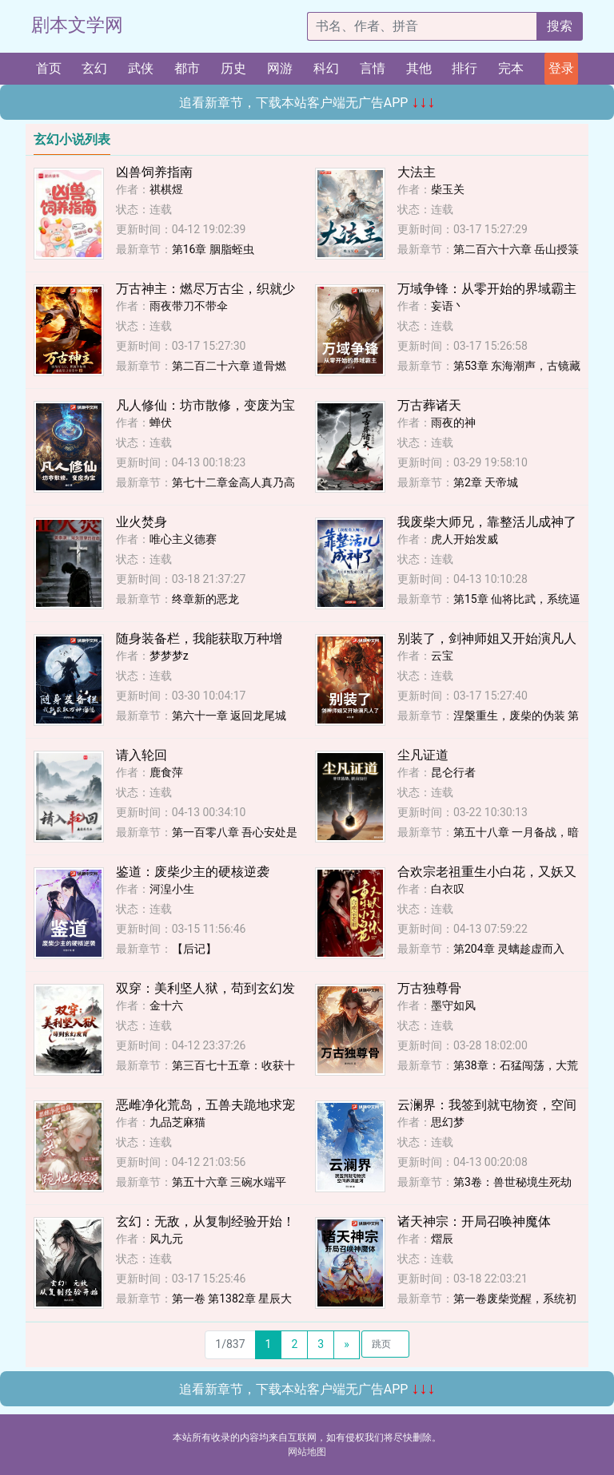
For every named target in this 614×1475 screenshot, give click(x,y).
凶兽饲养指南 (154, 172)
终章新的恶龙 (205, 599)
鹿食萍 (166, 772)
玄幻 (94, 68)
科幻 (326, 68)
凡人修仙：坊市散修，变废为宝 (205, 405)
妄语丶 (447, 305)
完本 (511, 68)
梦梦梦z (169, 655)
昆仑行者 (453, 772)
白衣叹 (447, 888)
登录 (561, 68)
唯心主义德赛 (183, 539)
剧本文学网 (77, 25)
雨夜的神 (453, 422)
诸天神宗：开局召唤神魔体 (474, 1221)
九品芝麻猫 (177, 1122)
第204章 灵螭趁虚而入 (508, 948)
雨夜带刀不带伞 (189, 305)
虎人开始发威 (464, 539)
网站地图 (307, 1451)
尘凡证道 (423, 755)
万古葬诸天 (429, 405)
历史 (233, 68)
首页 (49, 68)
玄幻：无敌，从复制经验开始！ (205, 1221)
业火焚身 (141, 521)
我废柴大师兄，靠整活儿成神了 (486, 521)
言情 (372, 68)
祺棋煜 (166, 189)
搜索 (559, 26)
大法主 (416, 172)
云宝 (442, 655)
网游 (280, 68)
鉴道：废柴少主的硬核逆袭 (192, 871)
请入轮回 (141, 755)
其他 (419, 68)
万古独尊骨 (429, 988)
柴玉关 (447, 189)
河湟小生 (172, 888)
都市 (187, 68)
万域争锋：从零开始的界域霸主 (486, 288)
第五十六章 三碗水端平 (229, 1182)
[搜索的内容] (422, 26)
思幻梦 (447, 1122)
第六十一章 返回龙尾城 (229, 715)
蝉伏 (161, 422)
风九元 (166, 1238)
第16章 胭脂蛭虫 (213, 249)
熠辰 (442, 1238)
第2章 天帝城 (485, 482)
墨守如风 (453, 1005)
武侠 (141, 68)
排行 (464, 68)
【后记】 (194, 948)
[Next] (346, 1344)
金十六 (166, 1005)
